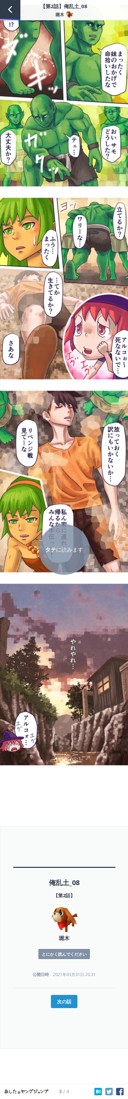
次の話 (64, 1001)
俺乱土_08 (64, 882)
